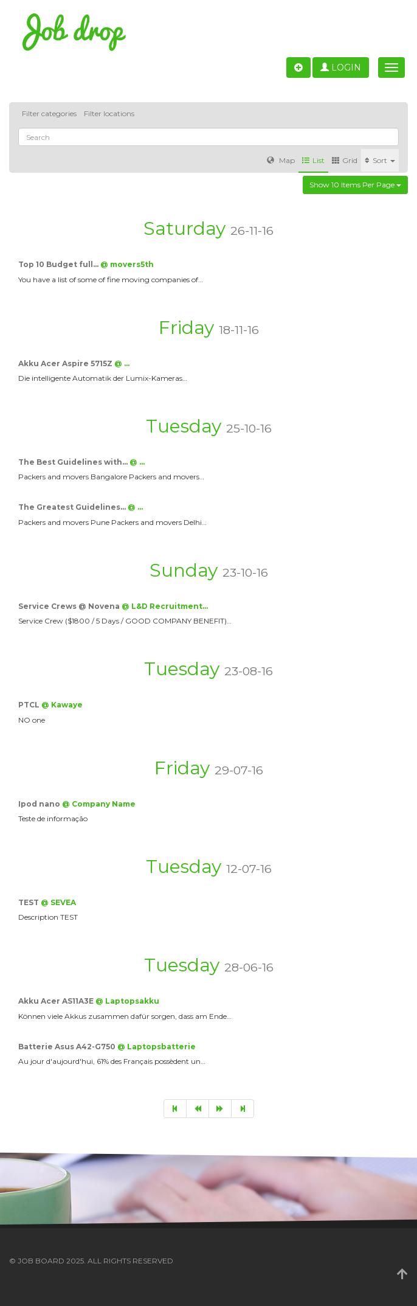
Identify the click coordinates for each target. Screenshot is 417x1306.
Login (340, 67)
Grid (344, 160)
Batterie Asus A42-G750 (67, 1046)
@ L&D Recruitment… (165, 606)
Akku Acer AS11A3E (56, 1001)
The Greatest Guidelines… (73, 507)
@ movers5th (127, 264)
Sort (380, 160)
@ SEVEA (58, 902)
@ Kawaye (62, 704)
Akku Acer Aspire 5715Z (66, 363)
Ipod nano (40, 803)
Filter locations (109, 113)
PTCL (29, 704)
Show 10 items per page (355, 184)
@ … (121, 363)
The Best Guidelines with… (73, 462)
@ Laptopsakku (127, 1001)
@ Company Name (99, 803)
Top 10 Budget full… (59, 264)
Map (281, 160)
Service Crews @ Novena (70, 606)
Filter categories (49, 113)
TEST (29, 902)
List (313, 160)
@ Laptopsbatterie (156, 1046)
